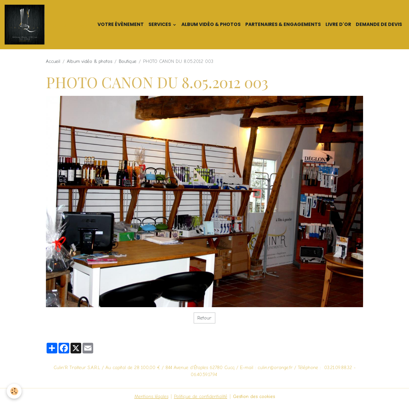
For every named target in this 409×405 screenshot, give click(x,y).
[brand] (48, 25)
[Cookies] (14, 391)
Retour (204, 318)
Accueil (53, 61)
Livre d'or (338, 24)
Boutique (127, 61)
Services (160, 24)
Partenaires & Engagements (283, 24)
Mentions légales (151, 396)
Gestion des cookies (254, 396)
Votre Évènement (121, 24)
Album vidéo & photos (211, 24)
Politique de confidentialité (200, 396)
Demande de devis (379, 24)
